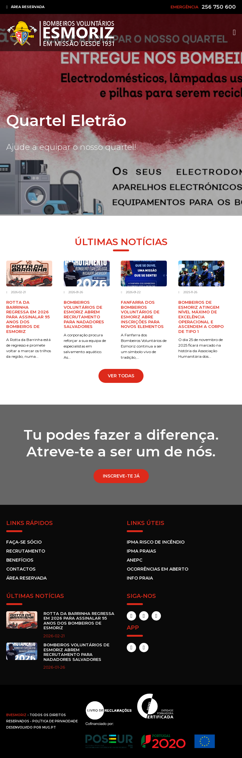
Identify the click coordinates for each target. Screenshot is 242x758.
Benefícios (19, 560)
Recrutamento (25, 551)
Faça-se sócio (24, 542)
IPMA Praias (141, 551)
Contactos (20, 569)
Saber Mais (29, 163)
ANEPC (134, 560)
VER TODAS (121, 376)
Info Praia (140, 578)
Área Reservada (26, 578)
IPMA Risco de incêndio (156, 542)
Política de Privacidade (55, 721)
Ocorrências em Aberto (157, 569)
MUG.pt (49, 727)
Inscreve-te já (121, 476)
